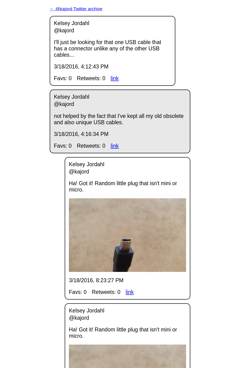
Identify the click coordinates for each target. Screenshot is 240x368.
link (115, 78)
